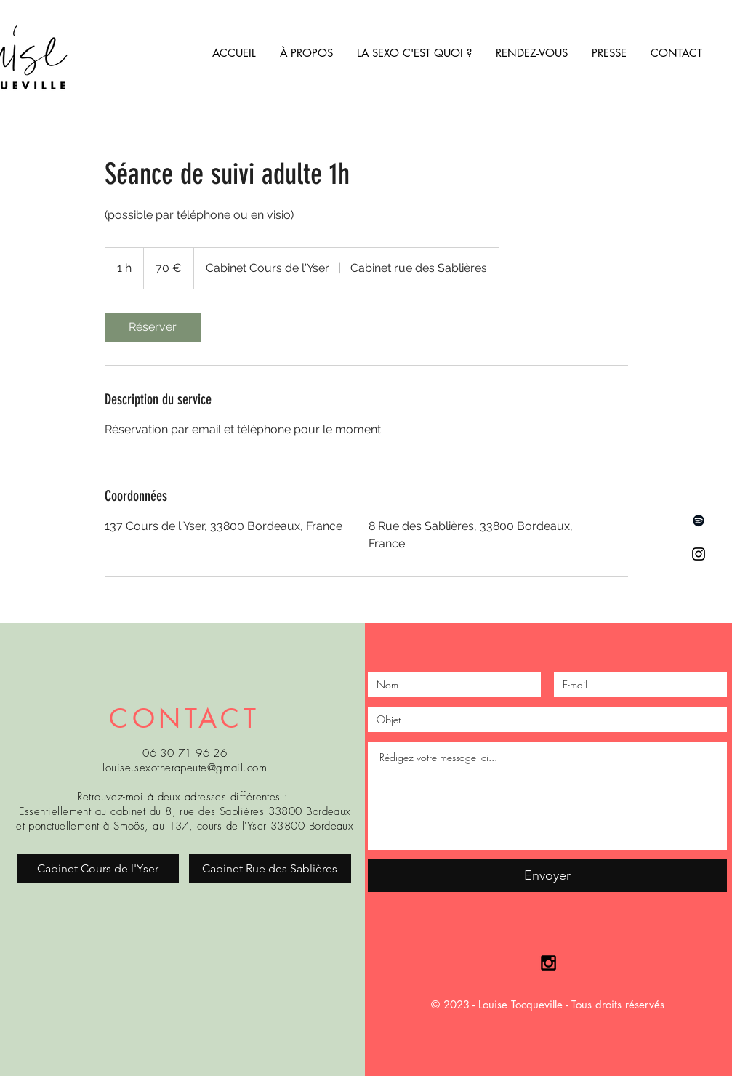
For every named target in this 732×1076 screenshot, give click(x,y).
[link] (153, 327)
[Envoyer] (547, 875)
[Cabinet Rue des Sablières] (270, 868)
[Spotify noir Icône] (698, 520)
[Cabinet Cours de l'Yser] (98, 868)
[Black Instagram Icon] (548, 962)
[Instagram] (698, 554)
